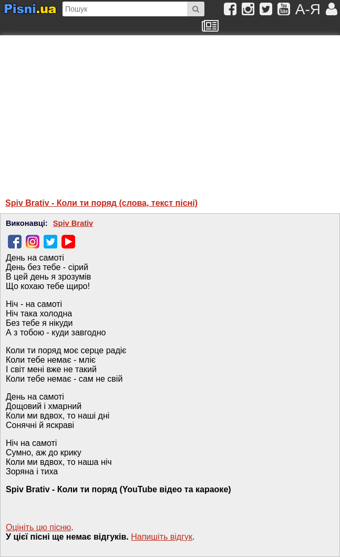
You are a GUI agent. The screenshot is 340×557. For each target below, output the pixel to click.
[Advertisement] (108, 111)
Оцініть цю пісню (38, 527)
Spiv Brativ (73, 223)
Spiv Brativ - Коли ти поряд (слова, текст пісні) (101, 202)
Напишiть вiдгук (161, 536)
